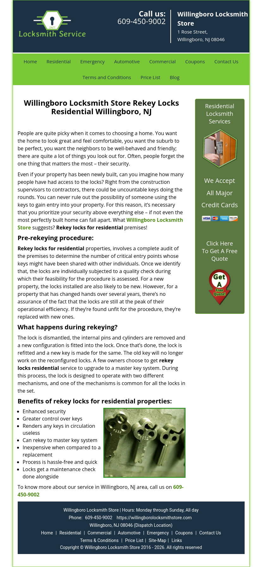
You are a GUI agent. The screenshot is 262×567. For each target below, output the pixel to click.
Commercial (162, 61)
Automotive (127, 61)
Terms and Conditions (106, 77)
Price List (151, 77)
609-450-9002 (141, 21)
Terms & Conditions (99, 540)
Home (30, 61)
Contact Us (226, 61)
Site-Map (157, 540)
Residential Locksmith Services (219, 113)
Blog (175, 77)
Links (177, 540)
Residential (58, 61)
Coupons (195, 61)
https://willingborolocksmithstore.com (154, 517)
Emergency (92, 61)
